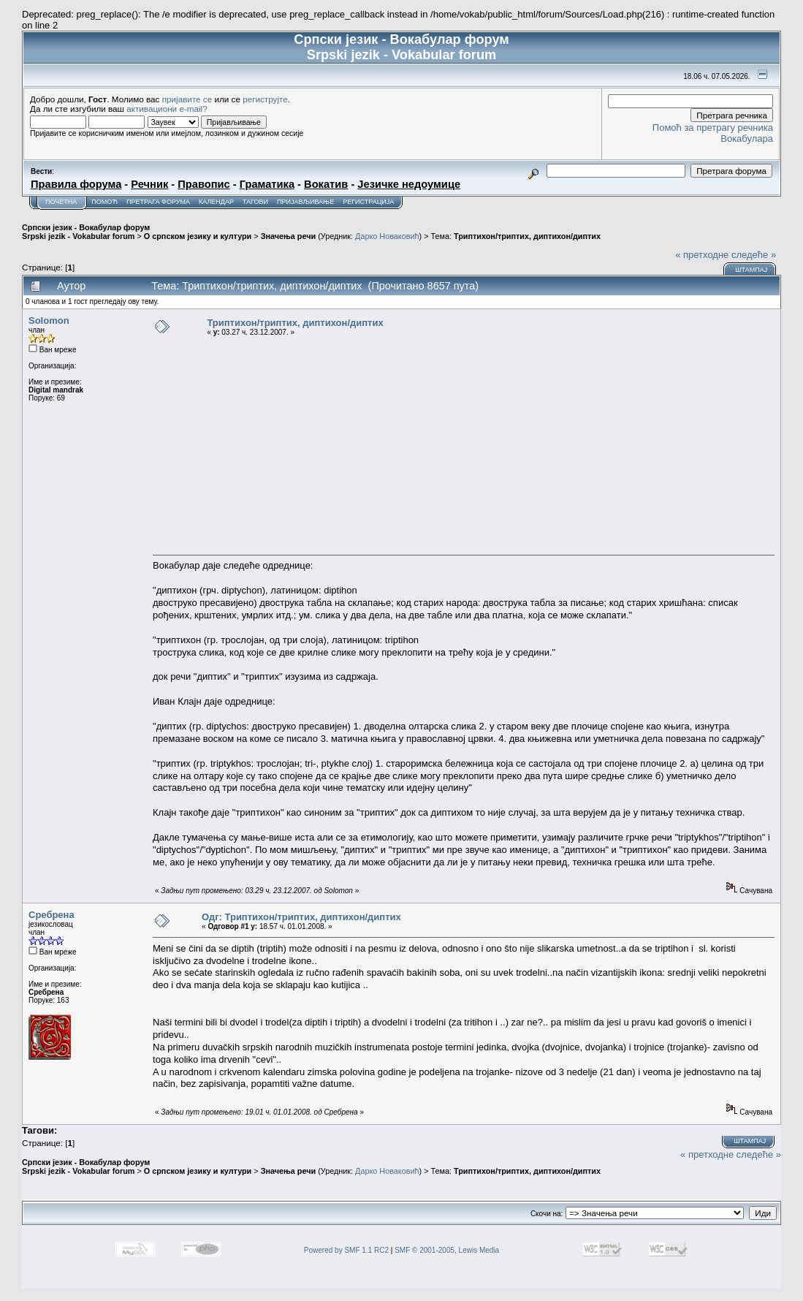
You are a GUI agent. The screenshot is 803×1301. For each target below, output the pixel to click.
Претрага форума (158, 201)
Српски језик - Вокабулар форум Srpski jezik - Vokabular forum (86, 231)
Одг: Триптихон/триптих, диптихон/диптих (301, 916)
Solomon (48, 320)
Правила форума (76, 184)
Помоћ (104, 201)
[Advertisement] (464, 445)
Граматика (267, 184)
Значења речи (288, 236)
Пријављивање (305, 201)
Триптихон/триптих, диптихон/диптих (527, 236)
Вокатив (326, 184)
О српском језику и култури (197, 236)
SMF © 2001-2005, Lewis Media (447, 1250)
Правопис (203, 184)
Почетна (61, 201)
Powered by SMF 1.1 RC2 (346, 1250)
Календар (216, 201)
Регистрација (368, 201)
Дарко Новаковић (387, 236)
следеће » (753, 254)
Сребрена (51, 914)
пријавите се (187, 99)
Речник (149, 184)
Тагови (255, 201)
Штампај (751, 269)
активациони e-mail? (166, 108)
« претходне (701, 254)
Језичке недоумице (408, 184)
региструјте (265, 99)
